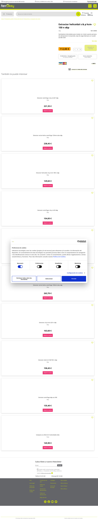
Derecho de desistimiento (43, 489)
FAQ (30, 480)
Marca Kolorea (64, 483)
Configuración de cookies (75, 273)
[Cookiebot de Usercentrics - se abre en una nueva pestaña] (78, 242)
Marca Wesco (64, 489)
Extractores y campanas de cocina (32, 19)
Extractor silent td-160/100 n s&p (47, 360)
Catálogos (52, 480)
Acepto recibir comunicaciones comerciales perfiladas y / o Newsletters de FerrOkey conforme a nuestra (49, 471)
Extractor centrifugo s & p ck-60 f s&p (47, 98)
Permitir (73, 278)
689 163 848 (59, 476)
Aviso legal (32, 483)
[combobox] (48, 14)
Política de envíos (42, 485)
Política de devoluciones (43, 493)
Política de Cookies (59, 257)
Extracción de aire (18, 19)
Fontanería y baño (9, 19)
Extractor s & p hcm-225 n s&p (47, 322)
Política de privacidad (31, 486)
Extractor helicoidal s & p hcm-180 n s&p (47, 173)
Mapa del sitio (43, 497)
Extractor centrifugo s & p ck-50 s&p (47, 210)
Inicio (2, 19)
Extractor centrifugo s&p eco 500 (47, 397)
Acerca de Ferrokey (52, 486)
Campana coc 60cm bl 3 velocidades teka (47, 435)
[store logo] (7, 6)
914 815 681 (92, 1)
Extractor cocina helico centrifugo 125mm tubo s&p (47, 135)
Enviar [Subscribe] (60, 465)
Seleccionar (48, 278)
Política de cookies (31, 491)
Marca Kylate (64, 480)
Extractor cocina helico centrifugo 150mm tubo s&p (47, 285)
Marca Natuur (64, 486)
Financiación (53, 483)
